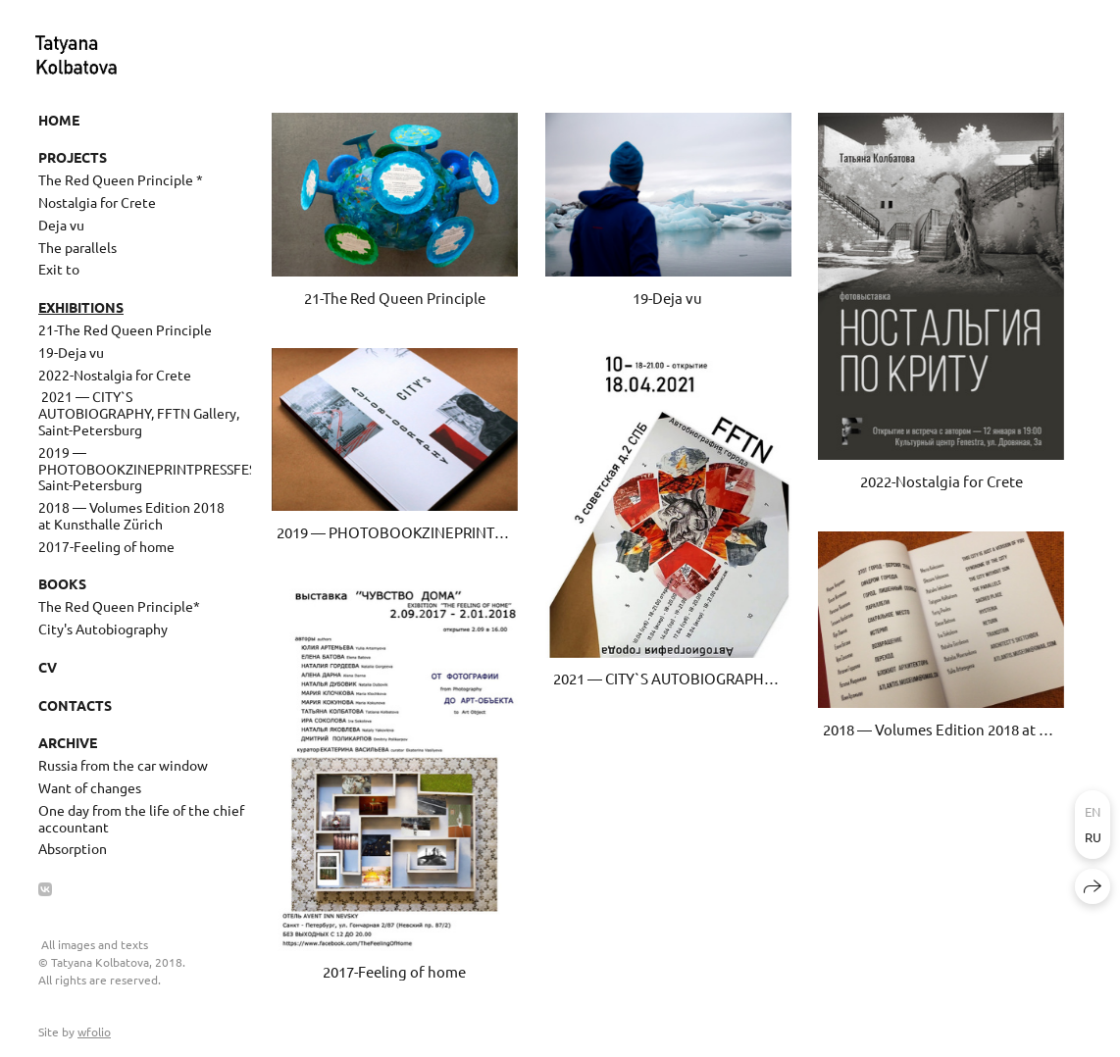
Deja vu (61, 224)
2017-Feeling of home (106, 546)
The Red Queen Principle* (119, 606)
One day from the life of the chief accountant (141, 818)
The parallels (77, 247)
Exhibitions (81, 307)
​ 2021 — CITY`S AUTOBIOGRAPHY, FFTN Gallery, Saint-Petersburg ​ (138, 412)
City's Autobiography (103, 628)
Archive (67, 742)
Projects (72, 157)
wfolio (94, 1031)
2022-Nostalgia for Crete (114, 374)
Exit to (58, 268)
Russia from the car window (123, 765)
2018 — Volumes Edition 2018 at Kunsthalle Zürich (131, 515)
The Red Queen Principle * (120, 179)
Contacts (75, 705)
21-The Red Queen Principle (125, 329)
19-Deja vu (71, 352)
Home (58, 119)
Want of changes (89, 787)
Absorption (72, 848)
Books (62, 583)
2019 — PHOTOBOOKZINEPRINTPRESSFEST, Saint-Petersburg (144, 468)
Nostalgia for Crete (97, 202)
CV (47, 667)
